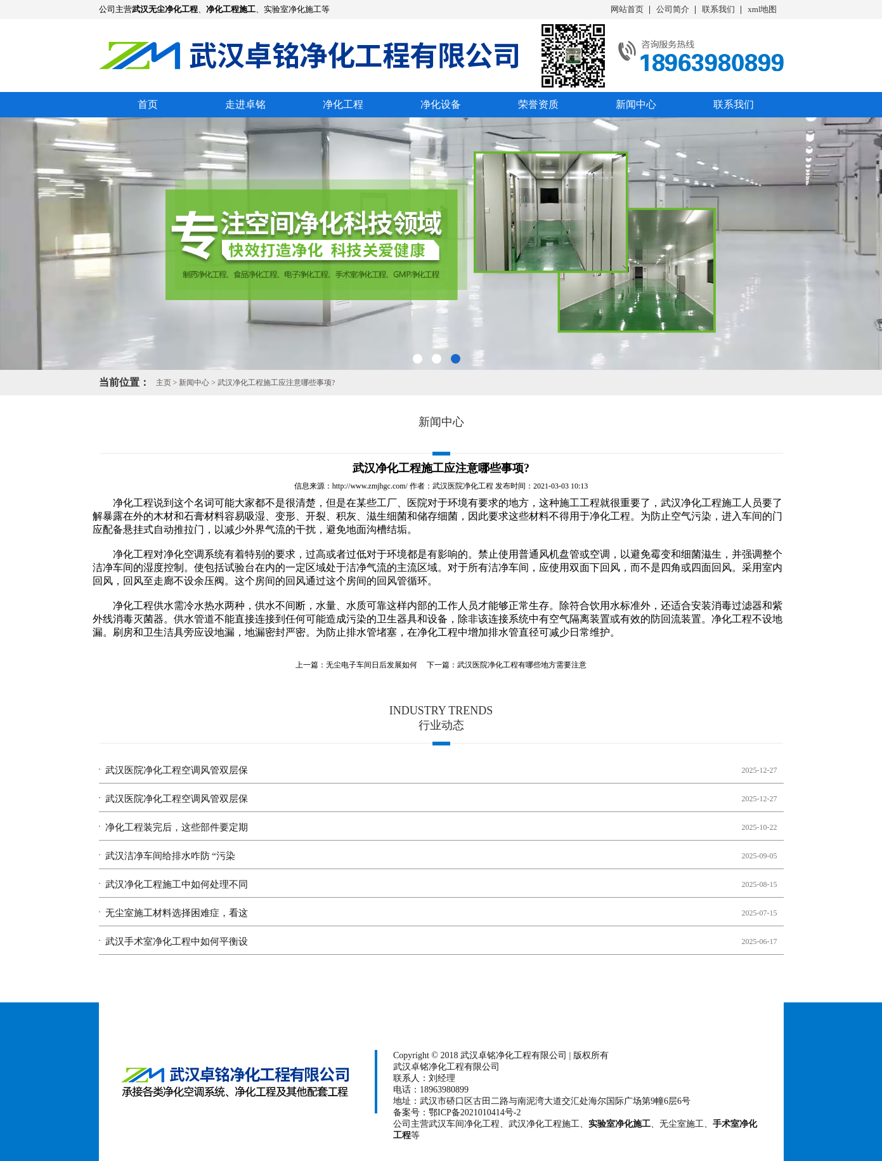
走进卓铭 (245, 104)
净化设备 (440, 104)
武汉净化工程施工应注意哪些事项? (276, 382)
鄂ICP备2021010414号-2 (475, 1112)
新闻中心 (636, 104)
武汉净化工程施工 (701, 502)
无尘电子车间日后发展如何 (371, 664)
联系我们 (718, 9)
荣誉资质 (538, 104)
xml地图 (762, 9)
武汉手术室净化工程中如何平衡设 (176, 941)
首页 (148, 104)
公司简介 (672, 9)
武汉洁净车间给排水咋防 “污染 (170, 856)
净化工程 (343, 104)
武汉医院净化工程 (462, 486)
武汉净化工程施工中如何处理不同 (176, 884)
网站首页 (627, 9)
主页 (163, 382)
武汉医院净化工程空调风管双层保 (176, 770)
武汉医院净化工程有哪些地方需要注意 (522, 664)
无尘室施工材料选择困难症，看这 (176, 913)
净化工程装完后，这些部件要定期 (176, 827)
